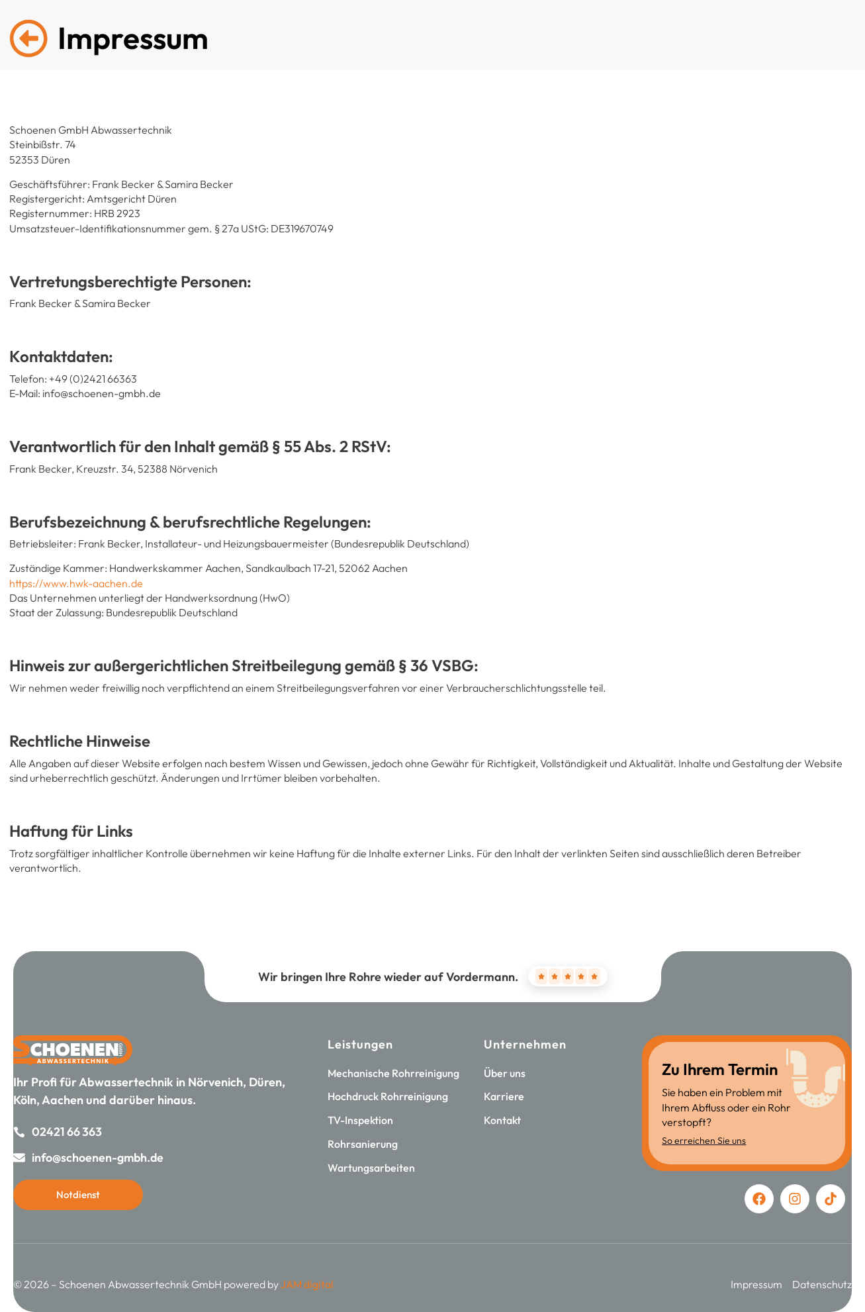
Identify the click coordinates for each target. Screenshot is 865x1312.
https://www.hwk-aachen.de (76, 583)
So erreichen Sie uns (704, 1141)
